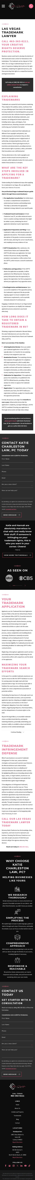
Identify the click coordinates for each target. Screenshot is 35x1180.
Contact (17, 1123)
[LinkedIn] (21, 1166)
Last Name (5, 465)
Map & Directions (17, 1142)
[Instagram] (14, 1166)
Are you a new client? (9, 484)
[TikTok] (29, 1166)
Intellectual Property (17, 1112)
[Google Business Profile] (10, 1166)
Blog (17, 1119)
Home (17, 1105)
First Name (6, 459)
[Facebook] (6, 1166)
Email (4, 478)
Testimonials (17, 1115)
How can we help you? (9, 490)
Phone (4, 471)
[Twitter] (17, 1166)
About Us (17, 1108)
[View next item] (25, 585)
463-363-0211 (17, 1095)
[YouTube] (25, 1166)
